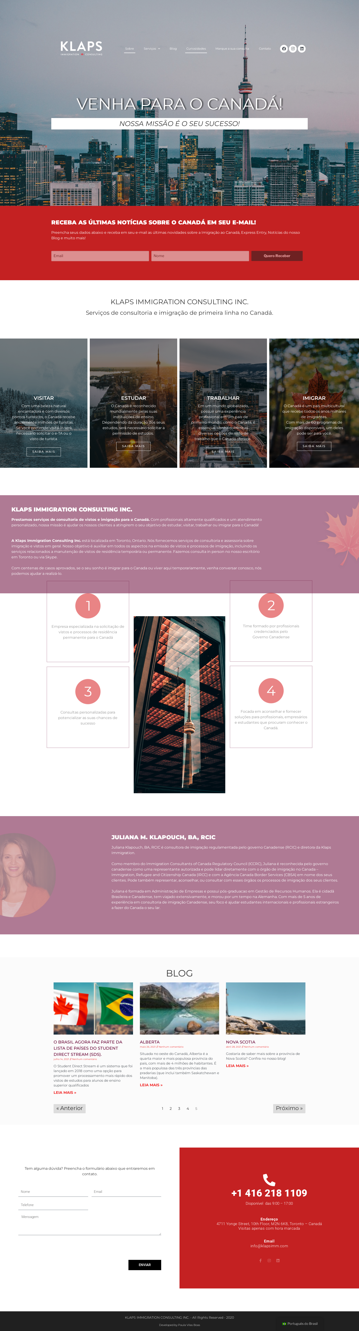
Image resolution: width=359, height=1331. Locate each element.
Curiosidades (196, 48)
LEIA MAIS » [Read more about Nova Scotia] (237, 1066)
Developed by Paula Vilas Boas (179, 1325)
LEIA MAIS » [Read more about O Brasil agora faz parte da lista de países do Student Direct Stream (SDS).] (65, 1092)
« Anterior (69, 1108)
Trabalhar (223, 398)
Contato (265, 48)
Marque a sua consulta (232, 48)
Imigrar (314, 398)
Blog (173, 48)
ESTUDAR (133, 398)
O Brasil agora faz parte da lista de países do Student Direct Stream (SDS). (88, 1048)
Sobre (129, 48)
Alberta (150, 1042)
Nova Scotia (240, 1042)
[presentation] (53, 1247)
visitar (44, 398)
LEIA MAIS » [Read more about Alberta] (151, 1085)
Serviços (152, 49)
